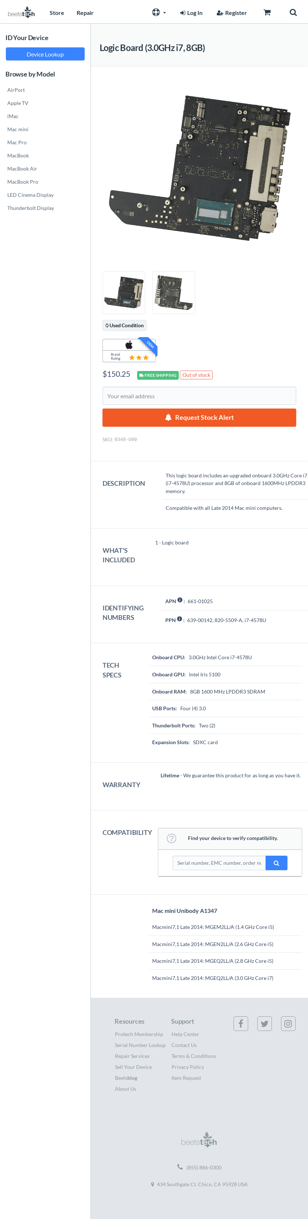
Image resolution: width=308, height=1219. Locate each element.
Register (231, 12)
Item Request (186, 1078)
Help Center (185, 1034)
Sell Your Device (133, 1067)
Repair (85, 12)
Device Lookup (45, 54)
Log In (190, 12)
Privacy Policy (188, 1067)
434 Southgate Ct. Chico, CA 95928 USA (199, 1184)
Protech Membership (139, 1034)
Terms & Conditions (194, 1056)
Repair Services (132, 1056)
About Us (125, 1089)
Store (57, 12)
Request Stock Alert (204, 417)
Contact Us (184, 1045)
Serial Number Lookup (140, 1045)
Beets (126, 1078)
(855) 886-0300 (199, 1167)
